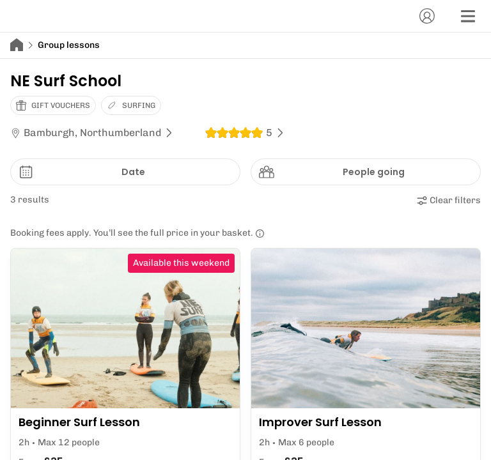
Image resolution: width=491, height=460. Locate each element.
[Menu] (468, 16)
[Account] (427, 16)
